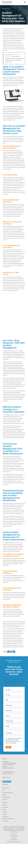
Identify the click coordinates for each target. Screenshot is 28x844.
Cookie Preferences (14, 839)
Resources (5, 799)
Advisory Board (6, 788)
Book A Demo (5, 807)
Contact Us (5, 811)
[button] (8, 652)
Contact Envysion (7, 777)
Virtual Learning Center (7, 792)
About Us (5, 804)
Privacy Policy (5, 816)
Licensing (5, 814)
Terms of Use (5, 820)
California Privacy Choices (8, 818)
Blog (3, 790)
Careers (4, 809)
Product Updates (6, 797)
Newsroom (5, 794)
